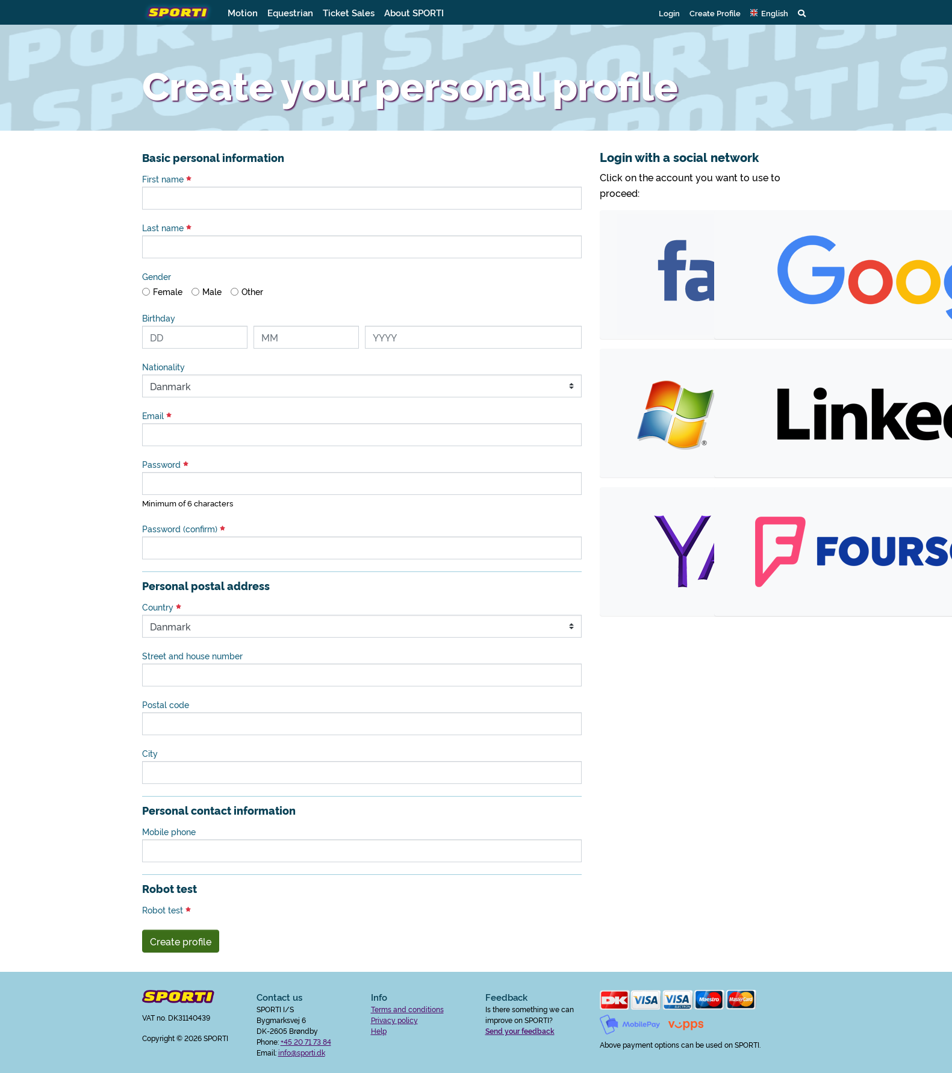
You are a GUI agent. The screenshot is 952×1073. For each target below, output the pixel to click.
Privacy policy (394, 1020)
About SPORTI (414, 12)
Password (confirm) (183, 529)
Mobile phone (169, 832)
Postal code (165, 704)
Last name (166, 228)
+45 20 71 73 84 (306, 1041)
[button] (769, 12)
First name (166, 179)
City (150, 753)
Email (157, 415)
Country (161, 607)
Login (669, 12)
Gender (156, 276)
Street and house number (192, 656)
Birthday (158, 318)
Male (212, 291)
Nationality (163, 367)
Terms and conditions (407, 1009)
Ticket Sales (349, 12)
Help (379, 1030)
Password (165, 464)
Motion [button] (243, 12)
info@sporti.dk (301, 1052)
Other (252, 291)
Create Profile (715, 12)
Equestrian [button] (290, 12)
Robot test (166, 910)
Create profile (180, 941)
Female (167, 291)
